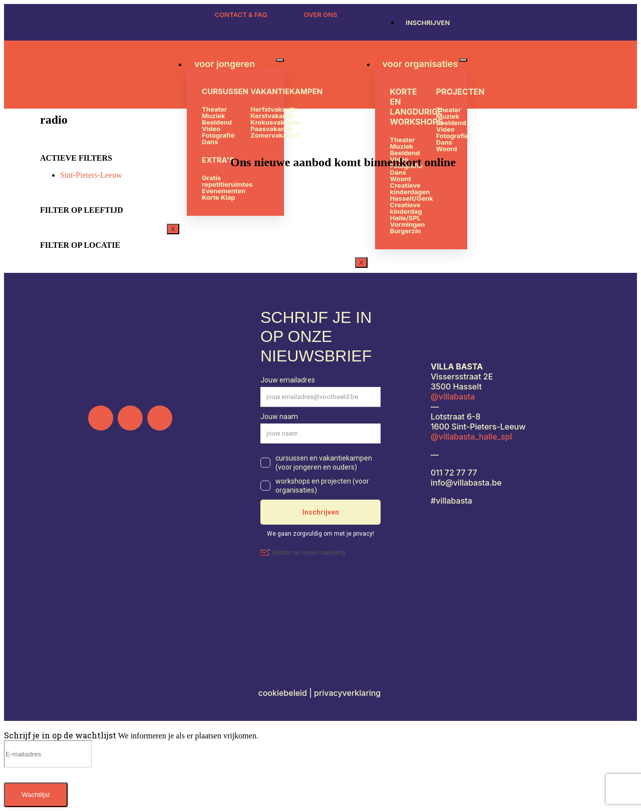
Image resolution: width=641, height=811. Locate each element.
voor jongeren (224, 64)
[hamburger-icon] (280, 60)
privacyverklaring (348, 693)
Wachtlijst (36, 794)
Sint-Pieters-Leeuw (91, 175)
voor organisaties (420, 64)
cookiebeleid (283, 693)
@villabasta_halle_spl (471, 437)
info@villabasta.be (466, 483)
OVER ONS (321, 15)
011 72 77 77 (454, 473)
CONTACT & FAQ (241, 15)
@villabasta (453, 396)
